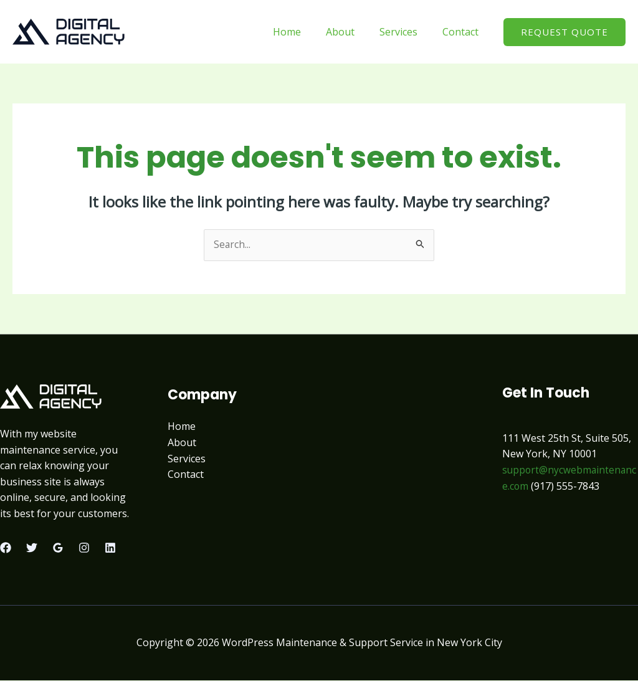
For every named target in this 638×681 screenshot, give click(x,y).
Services (406, 32)
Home (304, 32)
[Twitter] (31, 548)
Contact (463, 32)
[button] (564, 32)
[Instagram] (84, 548)
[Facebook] (5, 548)
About (352, 32)
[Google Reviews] (58, 548)
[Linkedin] (110, 548)
